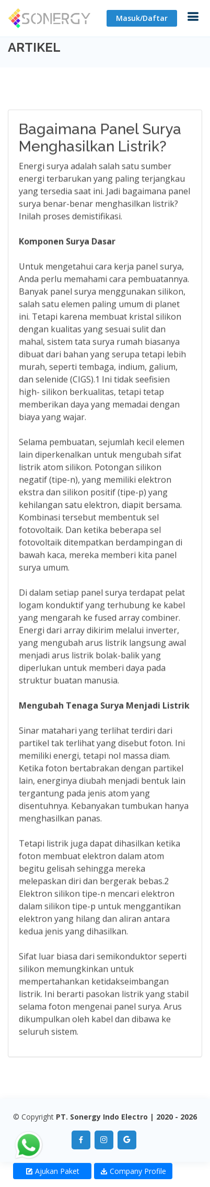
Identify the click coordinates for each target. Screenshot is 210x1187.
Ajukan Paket (52, 1171)
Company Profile (133, 1171)
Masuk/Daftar (142, 18)
